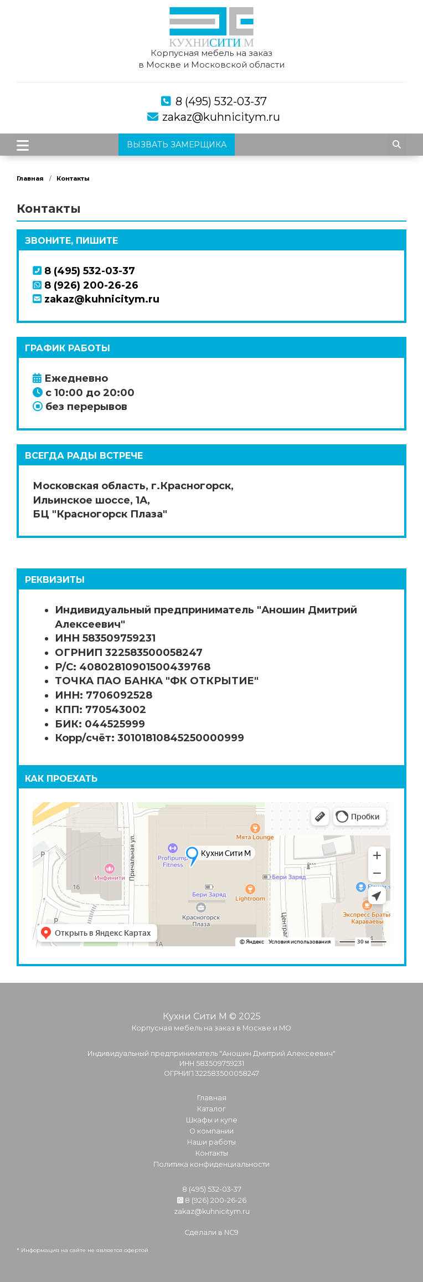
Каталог (211, 1109)
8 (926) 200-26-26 (85, 285)
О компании (211, 1131)
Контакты (73, 178)
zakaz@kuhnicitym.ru (221, 117)
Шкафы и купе (212, 1120)
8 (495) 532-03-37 (221, 101)
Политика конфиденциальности (211, 1164)
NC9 (231, 1232)
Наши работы (211, 1142)
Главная (30, 178)
